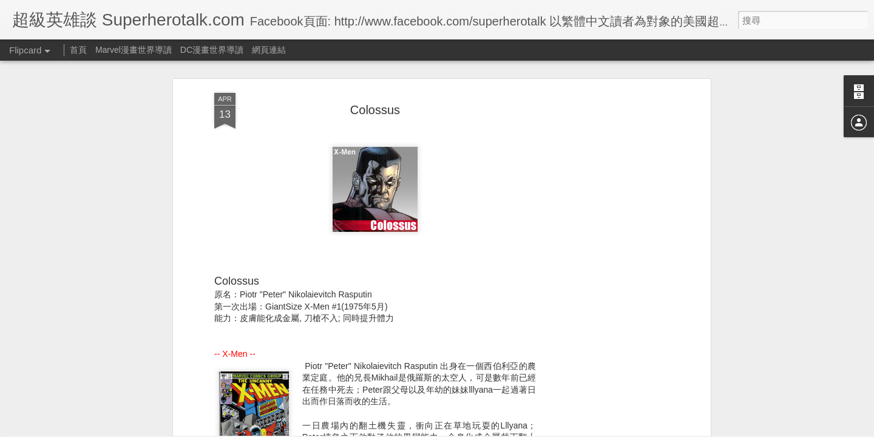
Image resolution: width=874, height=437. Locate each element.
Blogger (460, 429)
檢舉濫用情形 (496, 429)
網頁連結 (269, 50)
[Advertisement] (602, 188)
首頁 (78, 50)
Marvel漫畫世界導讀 (133, 50)
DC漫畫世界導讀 (211, 50)
